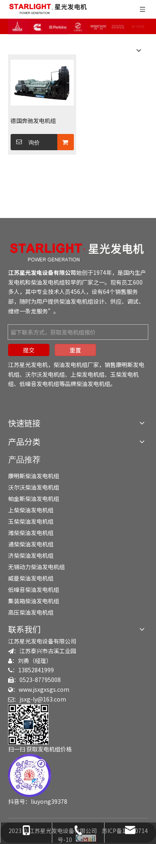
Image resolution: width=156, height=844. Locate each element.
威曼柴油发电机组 (30, 578)
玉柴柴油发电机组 (30, 521)
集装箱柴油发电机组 (33, 601)
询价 (25, 142)
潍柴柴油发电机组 (30, 533)
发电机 (16, 282)
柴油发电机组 (48, 282)
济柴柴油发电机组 (30, 555)
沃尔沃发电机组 (45, 374)
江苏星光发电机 (28, 364)
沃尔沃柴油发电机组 (33, 487)
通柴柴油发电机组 (30, 544)
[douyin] (29, 775)
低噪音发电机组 (39, 384)
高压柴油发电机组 (30, 612)
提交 (28, 350)
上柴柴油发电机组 (30, 510)
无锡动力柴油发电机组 (36, 567)
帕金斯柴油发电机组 (33, 498)
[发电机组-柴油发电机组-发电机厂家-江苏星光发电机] (78, 252)
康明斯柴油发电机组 (33, 476)
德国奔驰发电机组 (33, 121)
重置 (75, 350)
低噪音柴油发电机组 (33, 589)
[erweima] (28, 724)
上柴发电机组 (88, 374)
